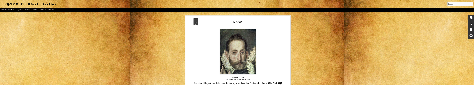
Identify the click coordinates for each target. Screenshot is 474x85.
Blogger (255, 83)
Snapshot (42, 10)
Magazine (19, 10)
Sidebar (34, 10)
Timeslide (51, 10)
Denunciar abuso (263, 83)
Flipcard (11, 10)
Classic (4, 10)
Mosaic (27, 10)
